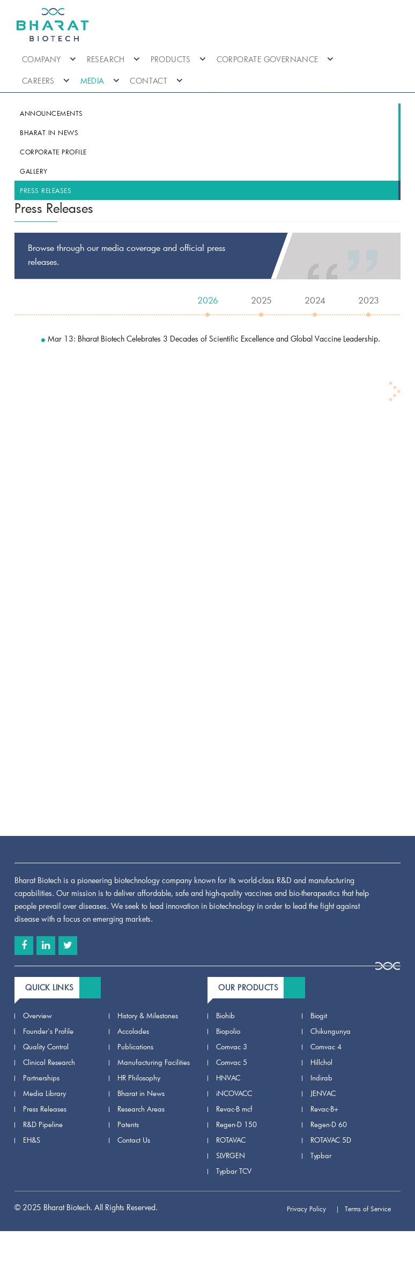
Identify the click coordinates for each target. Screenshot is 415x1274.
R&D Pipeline (43, 1124)
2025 (261, 300)
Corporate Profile (53, 151)
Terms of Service (373, 1208)
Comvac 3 (231, 1046)
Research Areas (141, 1109)
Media (100, 81)
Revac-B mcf (234, 1109)
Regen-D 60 (328, 1124)
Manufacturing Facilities (153, 1062)
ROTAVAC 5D (330, 1140)
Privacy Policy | (313, 1208)
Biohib (225, 1015)
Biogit (318, 1015)
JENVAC (323, 1093)
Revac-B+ (324, 1109)
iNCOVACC (234, 1093)
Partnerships (41, 1078)
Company (49, 59)
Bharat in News (49, 132)
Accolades (133, 1031)
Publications (135, 1046)
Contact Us (133, 1140)
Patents (128, 1124)
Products (178, 59)
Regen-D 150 (236, 1124)
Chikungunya (330, 1031)
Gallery (34, 171)
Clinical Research (49, 1062)
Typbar (320, 1155)
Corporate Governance (275, 59)
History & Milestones (147, 1015)
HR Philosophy (138, 1078)
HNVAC (228, 1078)
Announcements (51, 113)
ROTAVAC (231, 1140)
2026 (207, 300)
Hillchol (321, 1062)
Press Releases (45, 190)
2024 (315, 300)
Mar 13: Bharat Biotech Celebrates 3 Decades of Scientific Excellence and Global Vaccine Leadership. (210, 339)
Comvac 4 (326, 1046)
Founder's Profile (48, 1031)
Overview (37, 1015)
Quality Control (46, 1046)
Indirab (321, 1078)
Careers (46, 81)
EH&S (31, 1140)
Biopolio (228, 1031)
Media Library (44, 1093)
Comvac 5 (231, 1062)
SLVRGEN (230, 1155)
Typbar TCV (233, 1171)
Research (113, 59)
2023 (368, 300)
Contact (156, 81)
